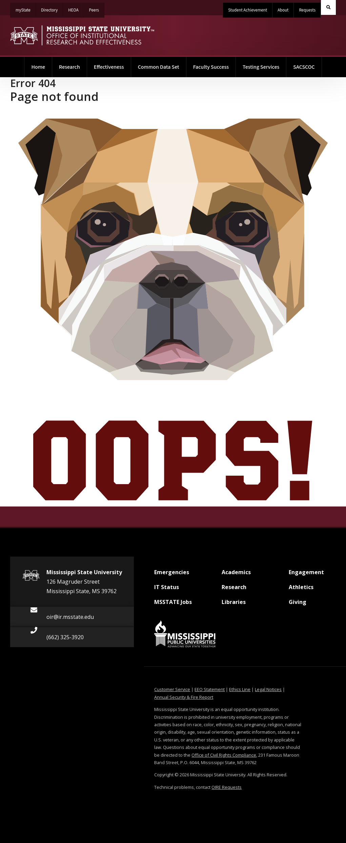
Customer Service (172, 689)
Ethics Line (239, 689)
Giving (297, 604)
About (283, 10)
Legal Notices (268, 689)
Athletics (301, 589)
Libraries (234, 604)
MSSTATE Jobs (173, 604)
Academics (236, 574)
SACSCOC (303, 67)
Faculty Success (211, 67)
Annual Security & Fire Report (183, 697)
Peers (96, 8)
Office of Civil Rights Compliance (223, 755)
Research (69, 67)
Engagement (306, 574)
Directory (52, 8)
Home (41, 64)
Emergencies (171, 574)
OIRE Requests (226, 787)
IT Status (166, 589)
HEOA (76, 8)
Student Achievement (247, 10)
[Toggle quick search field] (328, 7)
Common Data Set (158, 67)
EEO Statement (210, 689)
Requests (307, 10)
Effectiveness (109, 67)
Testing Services (261, 67)
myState (26, 8)
